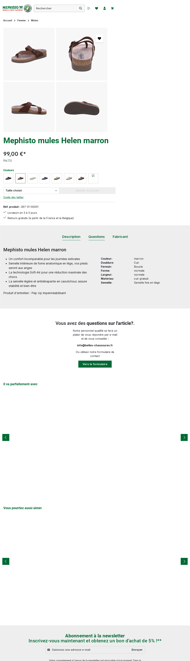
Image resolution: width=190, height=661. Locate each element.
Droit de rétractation (127, 597)
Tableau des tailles (78, 621)
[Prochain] (184, 347)
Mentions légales (124, 603)
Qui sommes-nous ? (126, 621)
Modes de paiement (79, 603)
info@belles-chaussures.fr (95, 255)
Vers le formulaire (95, 273)
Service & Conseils (78, 615)
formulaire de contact (34, 605)
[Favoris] (101, 8)
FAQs (70, 633)
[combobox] (59, 8)
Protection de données (128, 609)
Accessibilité (121, 627)
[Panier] (118, 8)
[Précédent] (5, 347)
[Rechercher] (84, 8)
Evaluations (74, 639)
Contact (71, 627)
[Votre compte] (109, 8)
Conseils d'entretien (79, 591)
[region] (55, 80)
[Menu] (93, 8)
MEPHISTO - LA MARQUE (131, 615)
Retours (72, 609)
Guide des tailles (124, 95)
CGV (117, 591)
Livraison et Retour (79, 597)
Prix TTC (118, 59)
